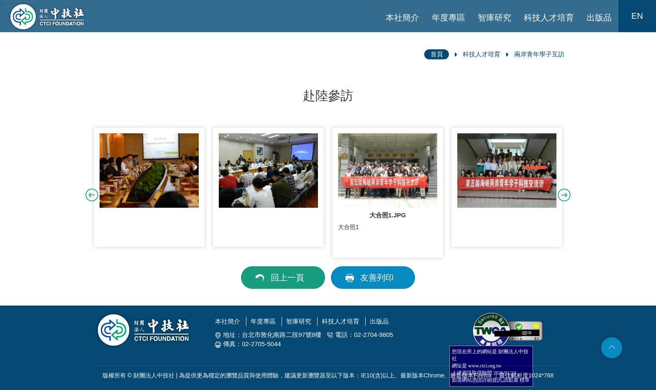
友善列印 (377, 277)
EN (637, 15)
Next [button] (564, 195)
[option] (149, 187)
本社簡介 (402, 17)
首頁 (436, 54)
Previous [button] (91, 195)
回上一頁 (287, 277)
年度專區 (448, 17)
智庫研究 (494, 17)
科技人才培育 (549, 17)
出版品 (599, 17)
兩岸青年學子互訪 (539, 54)
